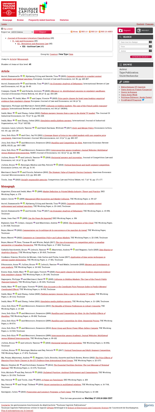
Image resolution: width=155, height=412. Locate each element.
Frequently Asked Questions (41, 20)
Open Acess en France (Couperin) (136, 89)
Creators (53, 54)
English (140, 24)
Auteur (123, 69)
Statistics (64, 20)
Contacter (5, 405)
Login (4, 24)
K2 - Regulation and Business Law (32, 43)
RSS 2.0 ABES (105, 31)
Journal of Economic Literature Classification (28, 38)
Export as (5, 32)
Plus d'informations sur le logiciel (17, 410)
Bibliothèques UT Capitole (133, 87)
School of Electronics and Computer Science (88, 407)
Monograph (23, 59)
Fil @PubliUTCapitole (131, 100)
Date (71, 54)
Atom (74, 31)
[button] (43, 32)
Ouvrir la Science (129, 92)
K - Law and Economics (23, 41)
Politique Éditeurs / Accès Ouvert (136, 97)
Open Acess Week (129, 94)
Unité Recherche (128, 75)
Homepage (7, 20)
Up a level (7, 29)
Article (13, 59)
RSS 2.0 (92, 31)
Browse (20, 20)
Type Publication (128, 72)
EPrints (50, 407)
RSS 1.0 (83, 31)
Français (149, 24)
